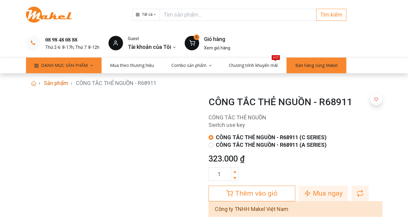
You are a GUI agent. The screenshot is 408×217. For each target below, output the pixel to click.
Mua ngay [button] (323, 193)
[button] (146, 15)
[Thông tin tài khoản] (152, 47)
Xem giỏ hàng (217, 48)
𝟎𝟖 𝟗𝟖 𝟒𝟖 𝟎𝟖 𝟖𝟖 (61, 39)
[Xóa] (234, 177)
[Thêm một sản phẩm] (234, 171)
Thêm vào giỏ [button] (251, 193)
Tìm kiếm (331, 14)
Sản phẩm (56, 83)
